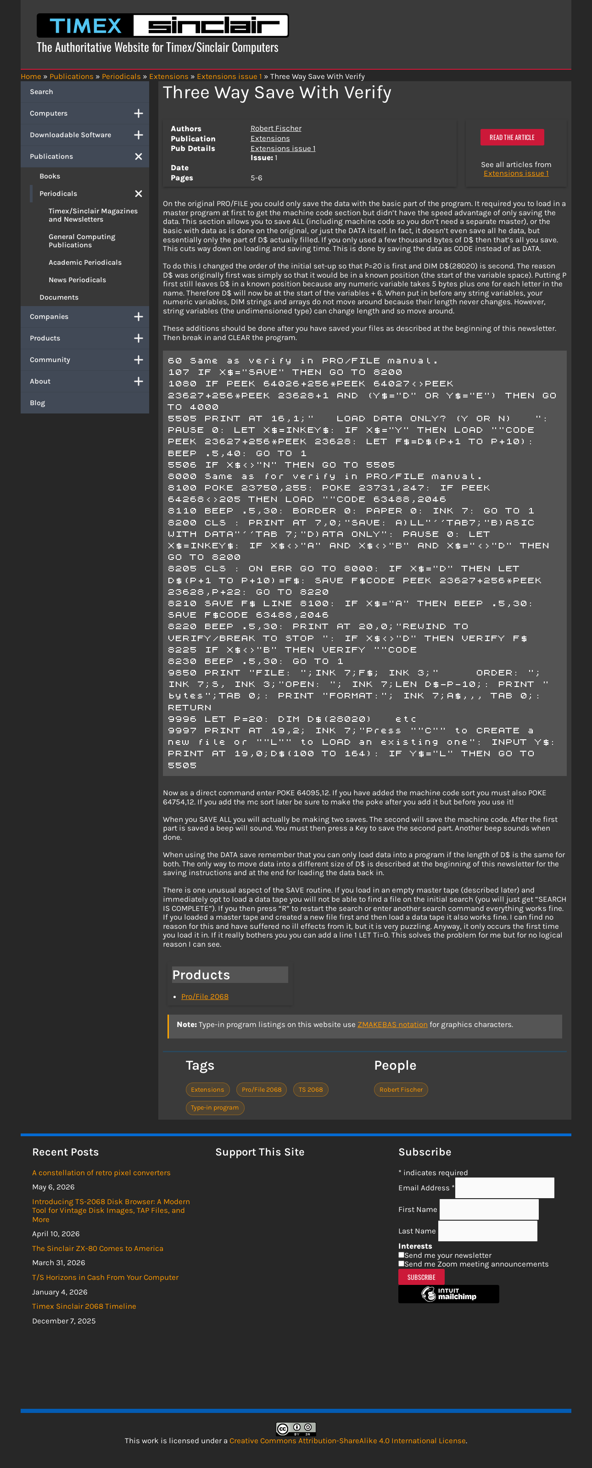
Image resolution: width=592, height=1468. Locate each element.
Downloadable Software (89, 134)
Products (89, 338)
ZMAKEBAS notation (392, 1024)
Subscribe (422, 1277)
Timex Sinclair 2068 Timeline (84, 1306)
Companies (89, 316)
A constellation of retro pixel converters (101, 1172)
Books (49, 176)
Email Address (426, 1187)
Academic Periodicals (85, 262)
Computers (89, 113)
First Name (418, 1209)
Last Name (418, 1230)
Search (41, 91)
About (89, 381)
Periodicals (94, 193)
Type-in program (215, 1107)
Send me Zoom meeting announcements (476, 1263)
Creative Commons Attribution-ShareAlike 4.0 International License (347, 1440)
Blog (37, 402)
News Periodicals (77, 279)
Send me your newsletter (447, 1255)
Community (89, 359)
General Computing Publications (82, 240)
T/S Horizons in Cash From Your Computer (105, 1277)
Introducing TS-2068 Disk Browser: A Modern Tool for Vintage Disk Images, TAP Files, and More (111, 1210)
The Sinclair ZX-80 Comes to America (97, 1248)
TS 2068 (311, 1090)
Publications (89, 156)
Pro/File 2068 (205, 996)
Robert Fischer (276, 128)
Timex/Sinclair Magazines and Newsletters (93, 215)
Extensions (270, 138)
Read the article (512, 137)
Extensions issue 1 (283, 148)
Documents (58, 297)
